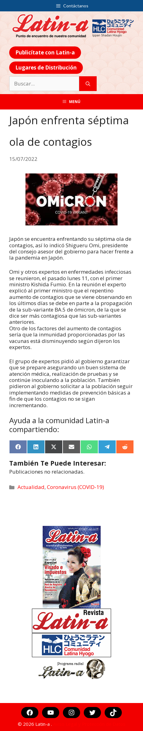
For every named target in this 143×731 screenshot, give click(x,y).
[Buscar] (88, 83)
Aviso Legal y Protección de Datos (89, 724)
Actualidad (30, 487)
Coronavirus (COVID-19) (75, 487)
